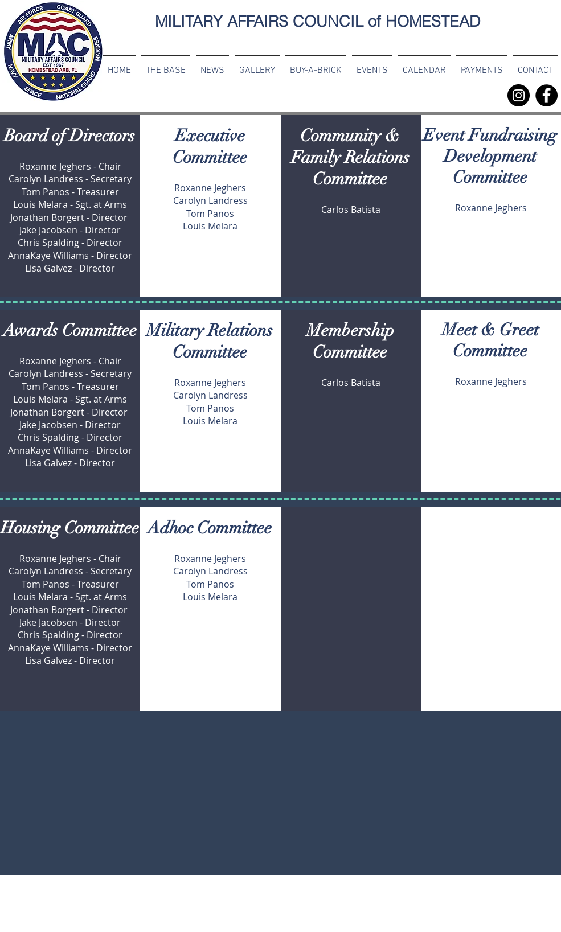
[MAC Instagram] (518, 95)
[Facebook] (546, 95)
